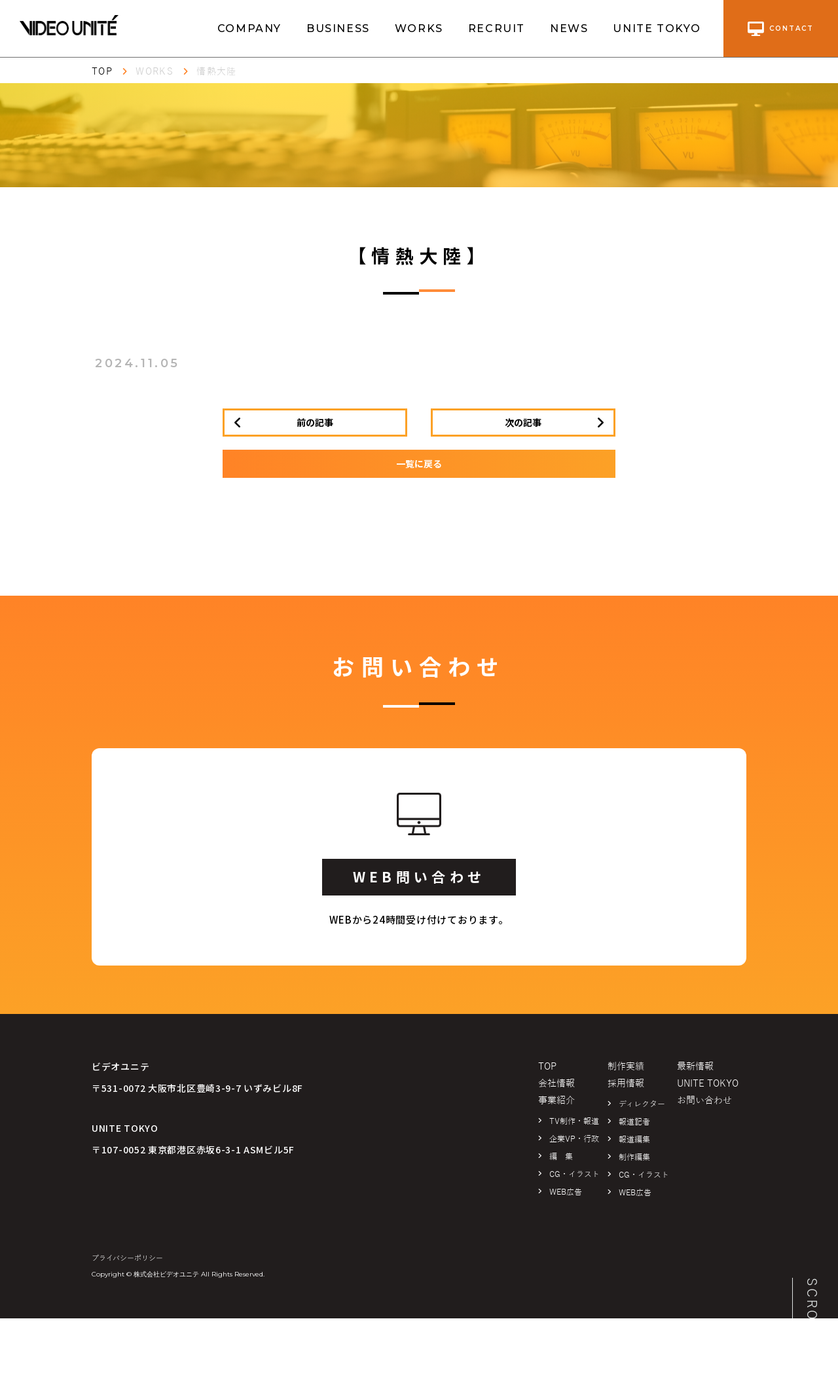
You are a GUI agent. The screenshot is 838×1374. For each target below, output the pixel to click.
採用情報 (626, 1084)
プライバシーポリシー (127, 1258)
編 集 (561, 1156)
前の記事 (315, 422)
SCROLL (812, 1309)
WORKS (419, 28)
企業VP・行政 (574, 1139)
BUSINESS (338, 28)
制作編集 (634, 1157)
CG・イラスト (574, 1174)
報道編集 (634, 1139)
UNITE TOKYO (657, 28)
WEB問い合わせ (419, 876)
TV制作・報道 (574, 1121)
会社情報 (556, 1084)
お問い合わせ (704, 1101)
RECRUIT (496, 28)
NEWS (569, 28)
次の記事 (523, 422)
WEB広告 (565, 1192)
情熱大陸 (216, 72)
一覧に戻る (419, 463)
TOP (102, 72)
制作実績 (626, 1067)
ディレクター (642, 1104)
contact (781, 29)
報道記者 (634, 1122)
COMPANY (249, 28)
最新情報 (695, 1067)
